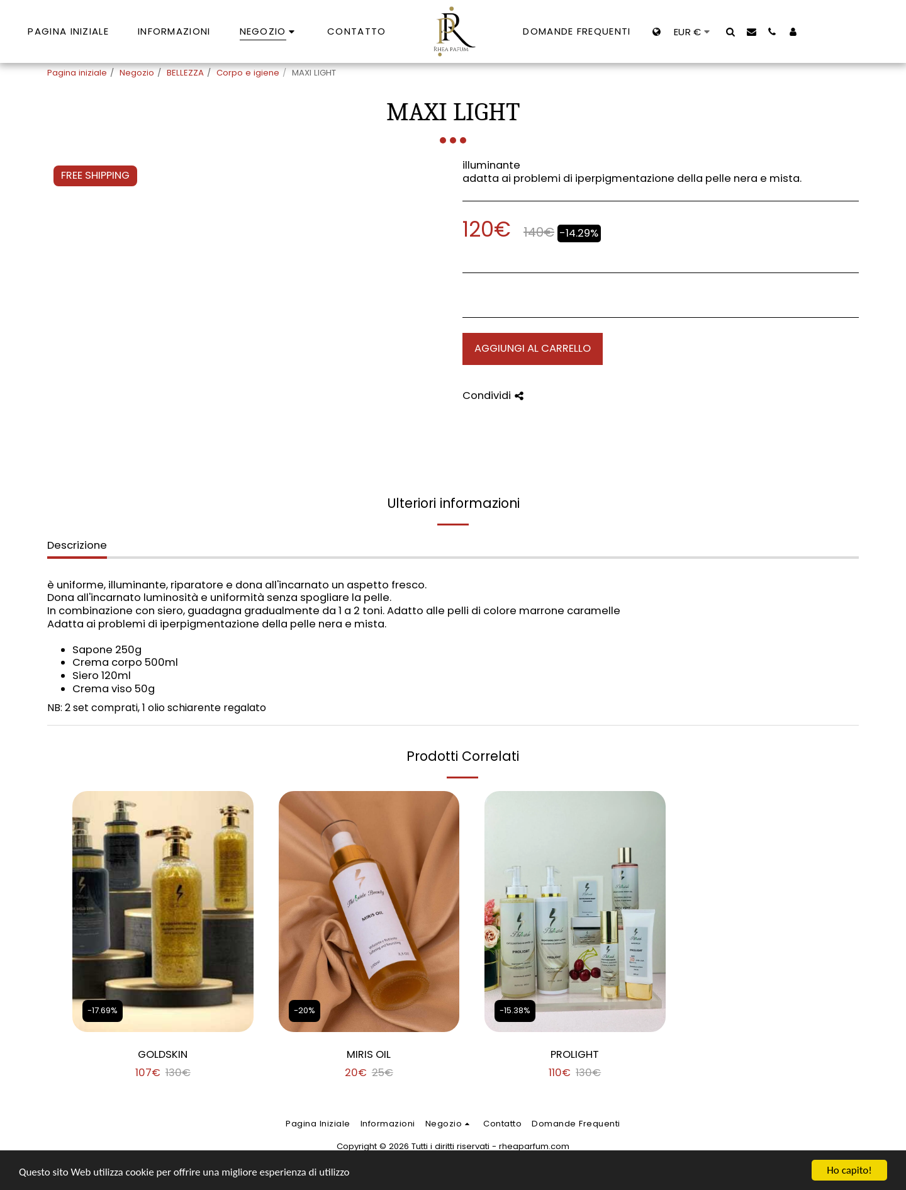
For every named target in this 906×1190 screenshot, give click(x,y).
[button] (731, 31)
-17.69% (102, 1010)
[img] (163, 911)
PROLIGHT (575, 1054)
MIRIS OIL (369, 1054)
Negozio (137, 73)
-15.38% (515, 1010)
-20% (304, 1010)
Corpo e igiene (247, 73)
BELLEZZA (185, 73)
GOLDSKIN (162, 1054)
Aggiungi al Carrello (532, 348)
